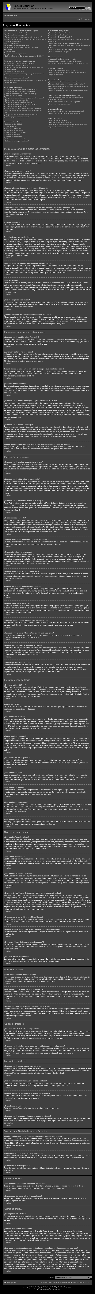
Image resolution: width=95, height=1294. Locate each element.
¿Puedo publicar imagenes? (13, 130)
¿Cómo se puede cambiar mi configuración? (19, 63)
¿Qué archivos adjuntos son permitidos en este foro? (66, 111)
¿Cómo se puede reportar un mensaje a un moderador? (23, 108)
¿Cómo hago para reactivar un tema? (16, 117)
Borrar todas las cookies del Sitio (60, 1282)
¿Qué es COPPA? (10, 52)
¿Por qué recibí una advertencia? (15, 106)
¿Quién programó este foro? (57, 120)
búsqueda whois (10, 1255)
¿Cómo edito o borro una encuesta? (16, 100)
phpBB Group (9, 1219)
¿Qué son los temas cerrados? (14, 139)
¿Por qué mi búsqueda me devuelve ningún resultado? (66, 84)
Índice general (11, 15)
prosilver (61, 1288)
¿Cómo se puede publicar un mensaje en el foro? (20, 89)
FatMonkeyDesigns (45, 1288)
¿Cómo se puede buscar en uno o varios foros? (64, 82)
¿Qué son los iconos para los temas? (16, 141)
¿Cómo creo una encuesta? (13, 96)
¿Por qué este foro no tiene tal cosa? (60, 122)
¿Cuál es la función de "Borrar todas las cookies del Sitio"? (24, 56)
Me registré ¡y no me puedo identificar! (17, 45)
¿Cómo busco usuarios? (56, 88)
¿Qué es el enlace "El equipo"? (58, 52)
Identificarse (87, 19)
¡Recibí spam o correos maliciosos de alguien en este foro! (68, 63)
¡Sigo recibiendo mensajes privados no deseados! (65, 61)
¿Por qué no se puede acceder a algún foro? (19, 102)
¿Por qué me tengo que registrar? (15, 35)
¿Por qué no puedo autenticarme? (15, 33)
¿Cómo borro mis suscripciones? (59, 104)
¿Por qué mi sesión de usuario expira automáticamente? (23, 37)
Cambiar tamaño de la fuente (89, 15)
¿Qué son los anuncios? (12, 134)
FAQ (78, 19)
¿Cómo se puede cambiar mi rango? (16, 78)
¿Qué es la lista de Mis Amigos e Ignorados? (63, 70)
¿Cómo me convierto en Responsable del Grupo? (65, 43)
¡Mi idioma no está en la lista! (14, 71)
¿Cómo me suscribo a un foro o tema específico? (64, 102)
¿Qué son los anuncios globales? (15, 132)
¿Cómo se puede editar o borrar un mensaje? (19, 91)
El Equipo (44, 1282)
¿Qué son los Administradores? (58, 33)
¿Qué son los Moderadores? (57, 35)
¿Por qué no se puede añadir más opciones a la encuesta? (24, 98)
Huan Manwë (55, 1289)
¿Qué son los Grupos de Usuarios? (60, 37)
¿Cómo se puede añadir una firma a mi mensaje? (20, 93)
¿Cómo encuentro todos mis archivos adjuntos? (64, 113)
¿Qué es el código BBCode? (13, 124)
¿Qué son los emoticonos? (13, 128)
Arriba (8, 165)
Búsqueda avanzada (84, 10)
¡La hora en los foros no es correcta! (16, 65)
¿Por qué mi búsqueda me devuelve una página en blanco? (68, 86)
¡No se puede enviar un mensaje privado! (62, 59)
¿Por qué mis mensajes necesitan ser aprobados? (21, 115)
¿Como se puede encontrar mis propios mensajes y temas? (68, 90)
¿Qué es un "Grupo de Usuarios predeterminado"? (65, 50)
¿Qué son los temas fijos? (13, 136)
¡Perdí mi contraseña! (11, 43)
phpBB (39, 1286)
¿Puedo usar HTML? (11, 126)
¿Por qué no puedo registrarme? (15, 54)
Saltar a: (51, 1277)
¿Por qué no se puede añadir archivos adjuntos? (20, 104)
